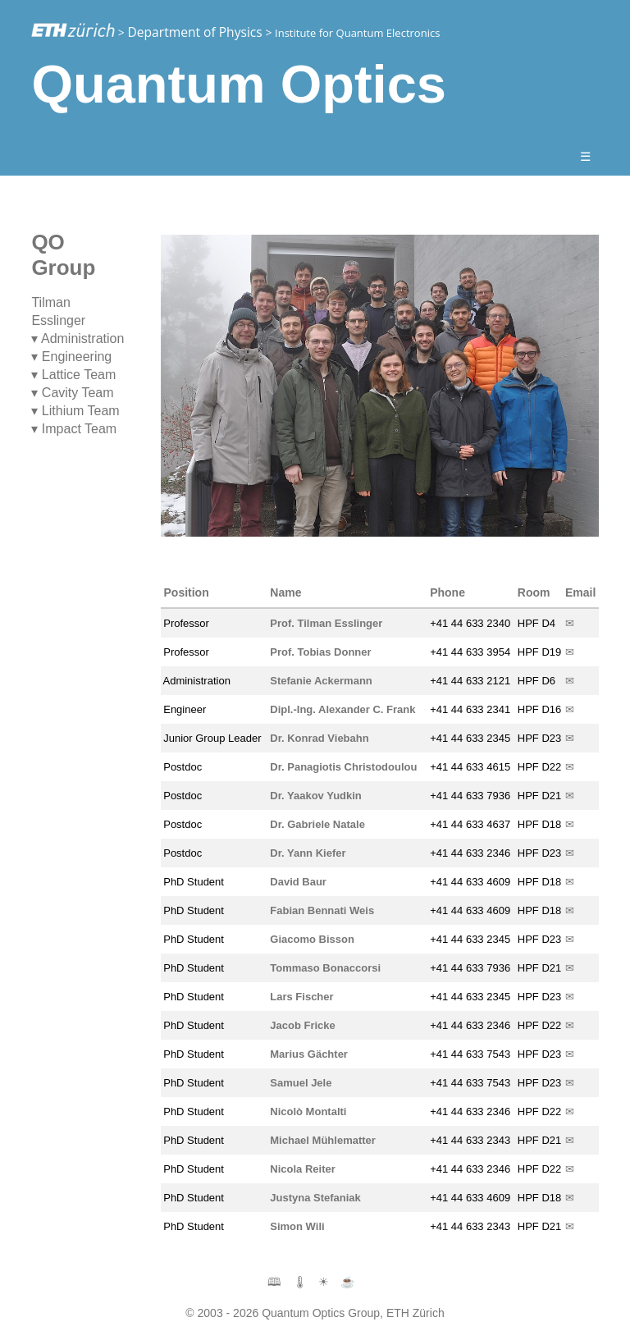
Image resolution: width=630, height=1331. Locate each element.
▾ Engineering (71, 357)
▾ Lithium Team (75, 411)
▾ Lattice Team (73, 375)
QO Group (63, 255)
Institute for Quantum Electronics (357, 32)
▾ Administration (77, 338)
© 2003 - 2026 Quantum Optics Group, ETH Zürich (314, 1313)
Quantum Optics (238, 84)
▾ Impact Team (73, 429)
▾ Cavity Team (72, 393)
